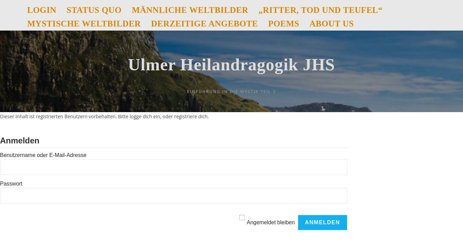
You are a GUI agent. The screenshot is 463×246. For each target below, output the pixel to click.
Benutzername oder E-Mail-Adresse (43, 155)
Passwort (11, 184)
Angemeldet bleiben (271, 222)
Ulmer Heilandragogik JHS (231, 64)
